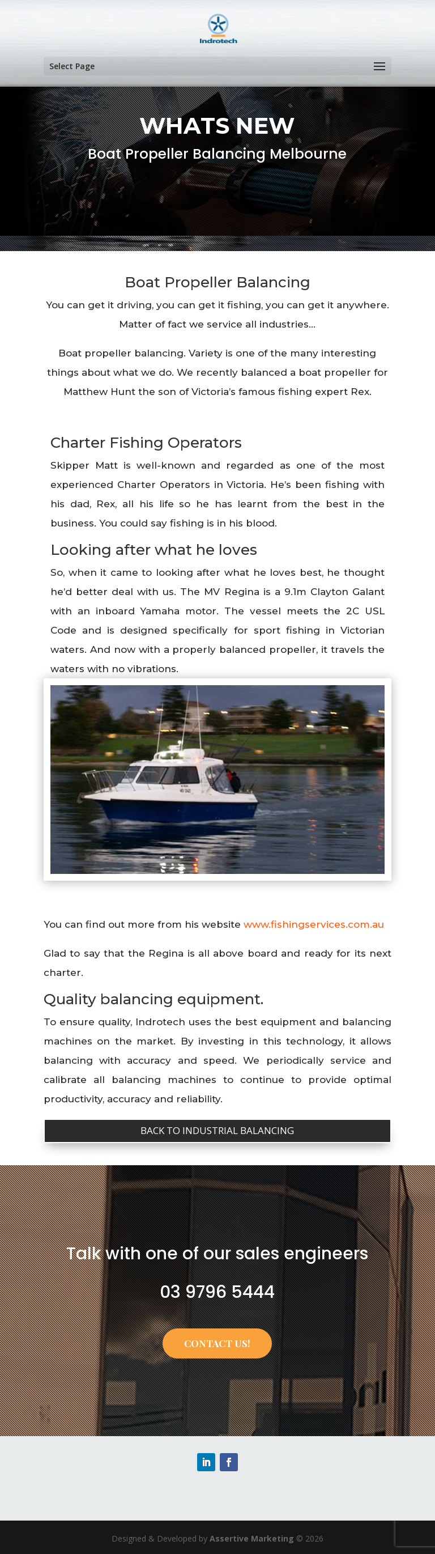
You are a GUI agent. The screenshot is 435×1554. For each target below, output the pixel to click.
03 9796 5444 (217, 1292)
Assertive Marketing (252, 1538)
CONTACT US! (217, 1343)
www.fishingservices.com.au (314, 924)
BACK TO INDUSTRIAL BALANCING (217, 1130)
